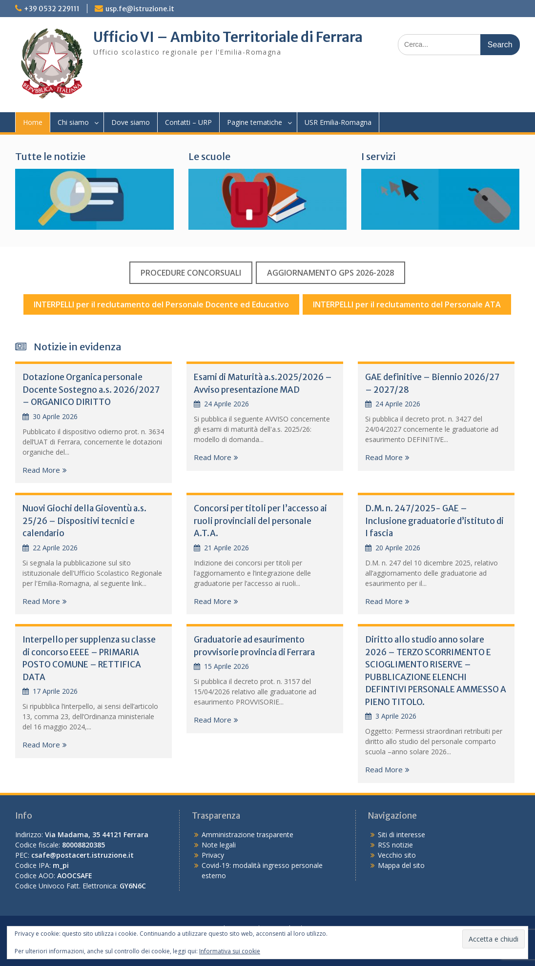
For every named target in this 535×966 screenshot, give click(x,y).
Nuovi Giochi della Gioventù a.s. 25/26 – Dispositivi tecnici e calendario (84, 521)
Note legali (219, 844)
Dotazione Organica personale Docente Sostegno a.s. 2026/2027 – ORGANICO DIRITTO (90, 389)
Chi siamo (73, 122)
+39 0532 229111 (52, 8)
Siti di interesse (401, 834)
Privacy (213, 855)
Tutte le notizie (50, 156)
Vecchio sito (397, 855)
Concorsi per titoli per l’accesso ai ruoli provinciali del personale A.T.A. (260, 521)
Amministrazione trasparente (247, 834)
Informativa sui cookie (229, 951)
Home (32, 122)
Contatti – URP (188, 122)
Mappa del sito (401, 865)
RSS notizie (395, 844)
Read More (41, 470)
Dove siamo (130, 122)
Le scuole (209, 156)
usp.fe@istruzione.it (139, 8)
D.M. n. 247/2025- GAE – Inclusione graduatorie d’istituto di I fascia (434, 521)
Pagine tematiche (254, 122)
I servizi (378, 156)
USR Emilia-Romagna (338, 122)
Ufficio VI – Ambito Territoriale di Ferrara (228, 37)
